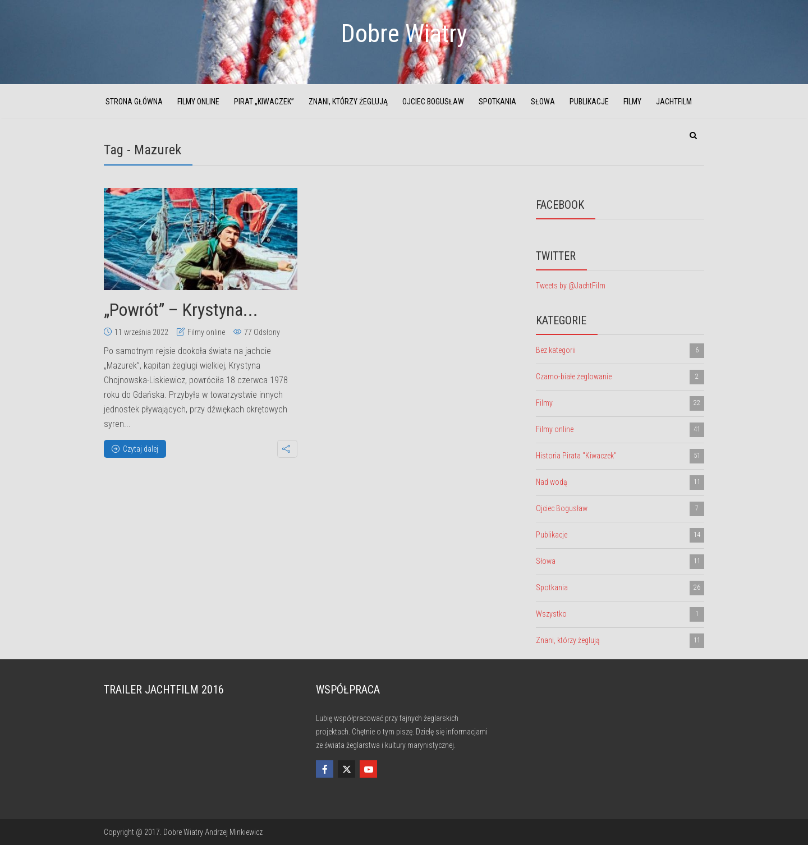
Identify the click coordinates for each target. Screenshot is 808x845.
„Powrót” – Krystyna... (181, 309)
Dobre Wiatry (404, 33)
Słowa (543, 101)
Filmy (632, 101)
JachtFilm (674, 101)
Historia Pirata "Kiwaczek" (620, 456)
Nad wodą (620, 482)
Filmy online (198, 101)
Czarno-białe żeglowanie (620, 377)
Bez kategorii (620, 350)
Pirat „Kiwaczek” (264, 101)
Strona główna (134, 101)
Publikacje (589, 101)
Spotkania (497, 101)
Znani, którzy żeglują (348, 101)
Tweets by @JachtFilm (570, 285)
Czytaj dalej (135, 448)
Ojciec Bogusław (433, 101)
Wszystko (620, 614)
